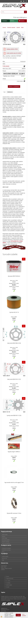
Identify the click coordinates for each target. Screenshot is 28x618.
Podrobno (4, 20)
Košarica (21, 20)
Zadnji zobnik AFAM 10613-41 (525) (14, 379)
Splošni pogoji (9, 584)
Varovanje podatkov (6, 539)
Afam (22, 27)
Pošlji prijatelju (6, 66)
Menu (12, 20)
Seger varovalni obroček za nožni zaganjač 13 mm (14, 482)
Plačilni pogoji (4, 534)
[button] (23, 39)
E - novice (8, 580)
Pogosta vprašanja (5, 541)
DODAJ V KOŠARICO (14, 86)
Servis (3, 551)
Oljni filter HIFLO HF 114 (14, 312)
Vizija (3, 560)
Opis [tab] (4, 92)
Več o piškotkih (24, 615)
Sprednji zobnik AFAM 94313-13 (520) (14, 415)
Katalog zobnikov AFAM (12, 49)
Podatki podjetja (5, 556)
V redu (18, 615)
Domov (4, 27)
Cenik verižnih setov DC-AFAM (14, 53)
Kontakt (7, 587)
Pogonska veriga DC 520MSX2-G (14, 451)
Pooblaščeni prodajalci (6, 548)
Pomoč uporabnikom (6, 543)
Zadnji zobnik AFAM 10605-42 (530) (14, 343)
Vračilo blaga (4, 538)
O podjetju (8, 582)
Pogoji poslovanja (9, 578)
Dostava (3, 536)
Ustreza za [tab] (9, 92)
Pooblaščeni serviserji (6, 550)
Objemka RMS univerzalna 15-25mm (14, 513)
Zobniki (18, 27)
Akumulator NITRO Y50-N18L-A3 (14, 276)
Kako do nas (4, 558)
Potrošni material (11, 27)
